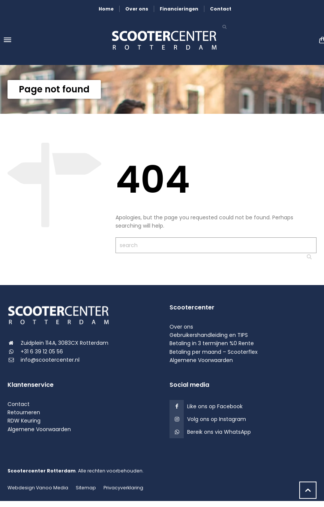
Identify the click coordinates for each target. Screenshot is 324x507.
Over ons (136, 9)
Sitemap (86, 487)
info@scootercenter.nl (50, 360)
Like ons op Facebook (215, 406)
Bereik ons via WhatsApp (219, 432)
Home (106, 9)
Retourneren (24, 412)
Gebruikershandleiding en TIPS (209, 335)
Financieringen (179, 9)
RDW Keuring (24, 420)
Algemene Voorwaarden (201, 360)
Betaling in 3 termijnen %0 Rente (212, 343)
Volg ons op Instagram (216, 419)
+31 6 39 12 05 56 (42, 351)
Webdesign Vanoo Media (38, 487)
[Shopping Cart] (320, 40)
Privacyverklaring (123, 487)
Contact (220, 9)
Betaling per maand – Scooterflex (214, 352)
